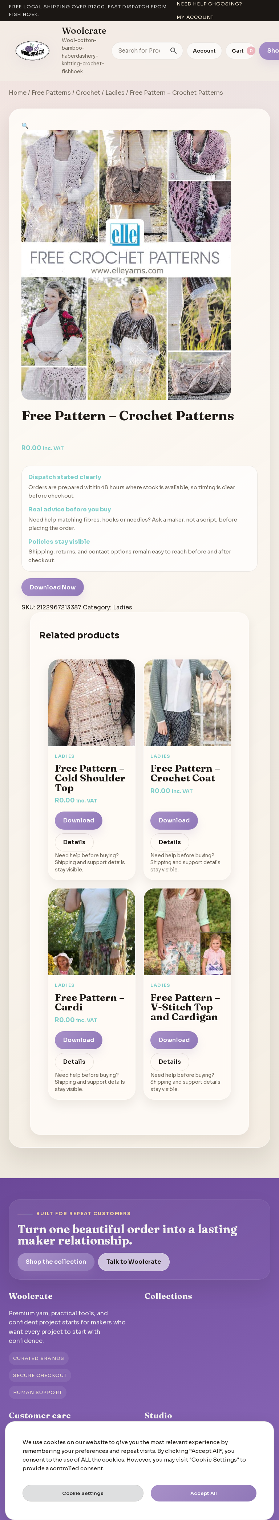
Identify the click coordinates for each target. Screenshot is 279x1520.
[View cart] (240, 50)
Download (78, 820)
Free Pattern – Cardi (90, 1002)
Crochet (88, 93)
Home (18, 93)
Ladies (115, 93)
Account (204, 51)
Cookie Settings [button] (83, 1493)
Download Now (53, 587)
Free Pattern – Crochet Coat (185, 773)
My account (195, 17)
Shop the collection (56, 1262)
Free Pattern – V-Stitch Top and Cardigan (185, 1007)
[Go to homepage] (33, 51)
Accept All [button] (203, 1493)
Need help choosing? (209, 4)
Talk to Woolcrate (133, 1262)
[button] (25, 126)
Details (74, 842)
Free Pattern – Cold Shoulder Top (90, 777)
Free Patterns (51, 93)
